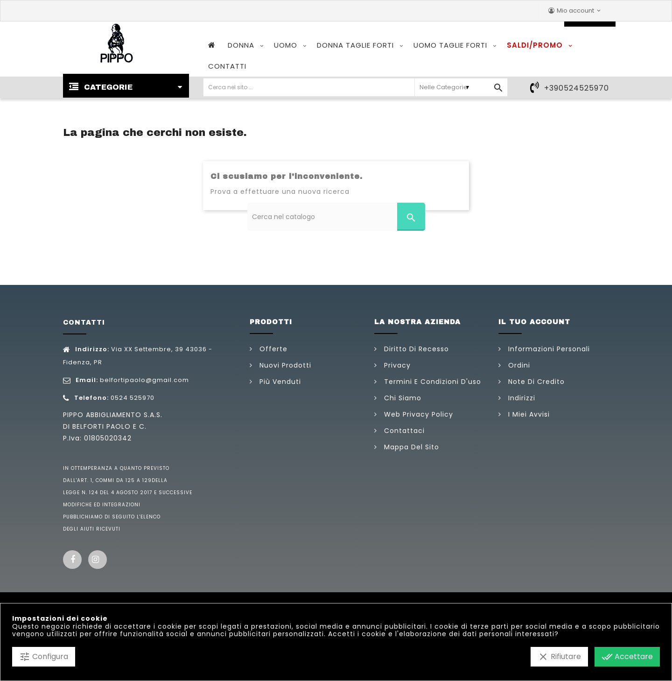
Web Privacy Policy (417, 414)
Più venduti (279, 381)
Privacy (396, 365)
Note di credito (535, 381)
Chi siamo (401, 398)
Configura (43, 656)
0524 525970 (132, 397)
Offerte (272, 349)
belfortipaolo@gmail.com (144, 380)
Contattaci (403, 430)
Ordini (518, 365)
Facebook (72, 559)
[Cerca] (336, 217)
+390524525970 (576, 88)
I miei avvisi (528, 414)
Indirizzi (520, 398)
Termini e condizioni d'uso (431, 381)
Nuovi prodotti (284, 365)
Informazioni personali (548, 349)
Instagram (97, 559)
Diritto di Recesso (415, 349)
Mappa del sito (410, 447)
